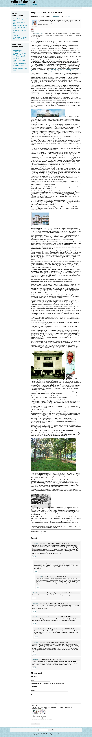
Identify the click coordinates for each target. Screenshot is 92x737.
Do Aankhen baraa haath (69, 71)
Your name (34, 676)
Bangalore (67, 16)
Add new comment (37, 534)
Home (14, 8)
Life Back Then (56, 16)
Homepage (34, 686)
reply (34, 556)
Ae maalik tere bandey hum (47, 71)
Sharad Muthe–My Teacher (20, 25)
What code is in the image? (39, 716)
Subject (33, 690)
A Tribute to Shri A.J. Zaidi (19, 63)
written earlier (38, 33)
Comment (34, 695)
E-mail (33, 680)
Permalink (35, 543)
